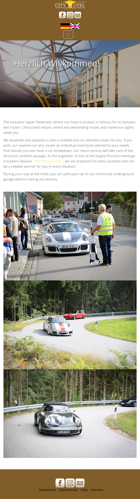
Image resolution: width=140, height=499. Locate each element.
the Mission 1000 (48, 161)
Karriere (97, 490)
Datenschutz (68, 490)
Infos (84, 490)
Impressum (47, 490)
